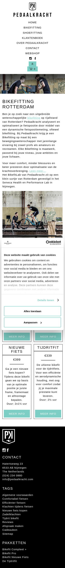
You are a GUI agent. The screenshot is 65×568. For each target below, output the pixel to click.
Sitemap (7, 533)
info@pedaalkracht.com (17, 479)
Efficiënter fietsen (14, 502)
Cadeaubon (9, 529)
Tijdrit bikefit (10, 518)
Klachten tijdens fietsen (17, 506)
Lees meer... (37, 170)
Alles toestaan (32, 311)
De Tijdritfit (9, 561)
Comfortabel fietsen (15, 498)
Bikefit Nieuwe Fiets (15, 557)
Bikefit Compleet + (14, 549)
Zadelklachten (11, 514)
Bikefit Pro (9, 553)
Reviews (7, 522)
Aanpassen (33, 322)
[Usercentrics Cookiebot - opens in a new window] (46, 243)
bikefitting (33, 117)
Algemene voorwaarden (17, 494)
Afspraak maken (13, 526)
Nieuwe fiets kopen (14, 510)
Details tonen (46, 300)
